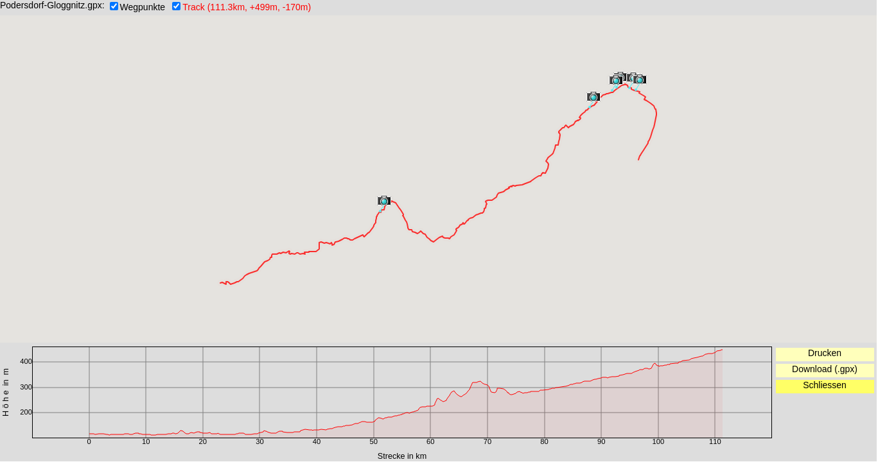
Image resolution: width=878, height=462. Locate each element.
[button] (593, 98)
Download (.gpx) (824, 369)
